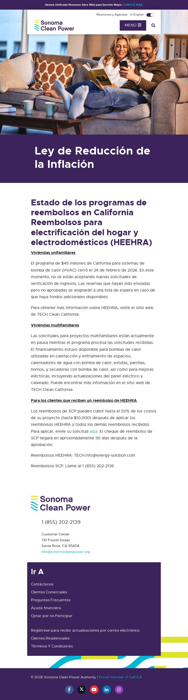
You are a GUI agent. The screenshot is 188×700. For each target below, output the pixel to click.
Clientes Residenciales (50, 638)
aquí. (94, 431)
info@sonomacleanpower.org (66, 551)
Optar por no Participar (51, 616)
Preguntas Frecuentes (50, 600)
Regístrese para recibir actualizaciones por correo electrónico (85, 630)
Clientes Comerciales (49, 592)
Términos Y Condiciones (52, 646)
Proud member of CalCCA (120, 677)
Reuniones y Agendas (112, 15)
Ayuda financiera (46, 608)
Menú (133, 25)
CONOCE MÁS (132, 4)
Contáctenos (42, 584)
